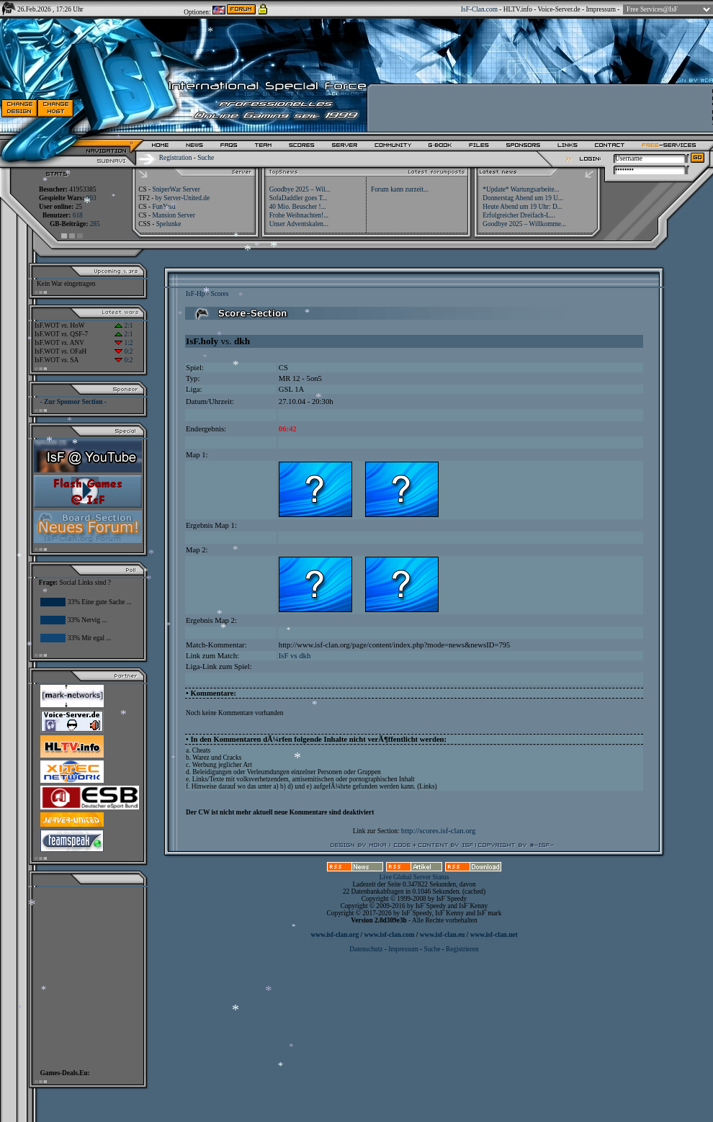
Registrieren (462, 949)
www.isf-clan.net (494, 934)
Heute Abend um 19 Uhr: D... (522, 206)
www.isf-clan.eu (442, 934)
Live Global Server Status (414, 877)
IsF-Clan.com (479, 9)
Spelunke (168, 224)
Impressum (600, 9)
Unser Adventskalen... (298, 224)
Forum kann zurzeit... (400, 189)
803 (91, 198)
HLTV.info (517, 9)
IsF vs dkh (294, 656)
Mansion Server (173, 215)
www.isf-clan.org (334, 934)
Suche (205, 157)
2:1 (124, 325)
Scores (219, 293)
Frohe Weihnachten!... (299, 215)
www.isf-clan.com (389, 934)
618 (78, 215)
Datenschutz (366, 949)
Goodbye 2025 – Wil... (300, 189)
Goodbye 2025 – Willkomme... (524, 224)
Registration (175, 157)
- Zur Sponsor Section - (73, 401)
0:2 (124, 351)
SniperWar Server (175, 189)
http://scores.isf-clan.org (438, 831)
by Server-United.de (183, 198)
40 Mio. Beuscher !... (297, 206)
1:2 (124, 342)
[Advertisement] (83, 974)
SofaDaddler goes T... (298, 198)
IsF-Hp (195, 293)
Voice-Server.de (559, 9)
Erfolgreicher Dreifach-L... (519, 215)
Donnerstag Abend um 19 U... (523, 198)
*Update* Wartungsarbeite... (521, 189)
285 (95, 224)
